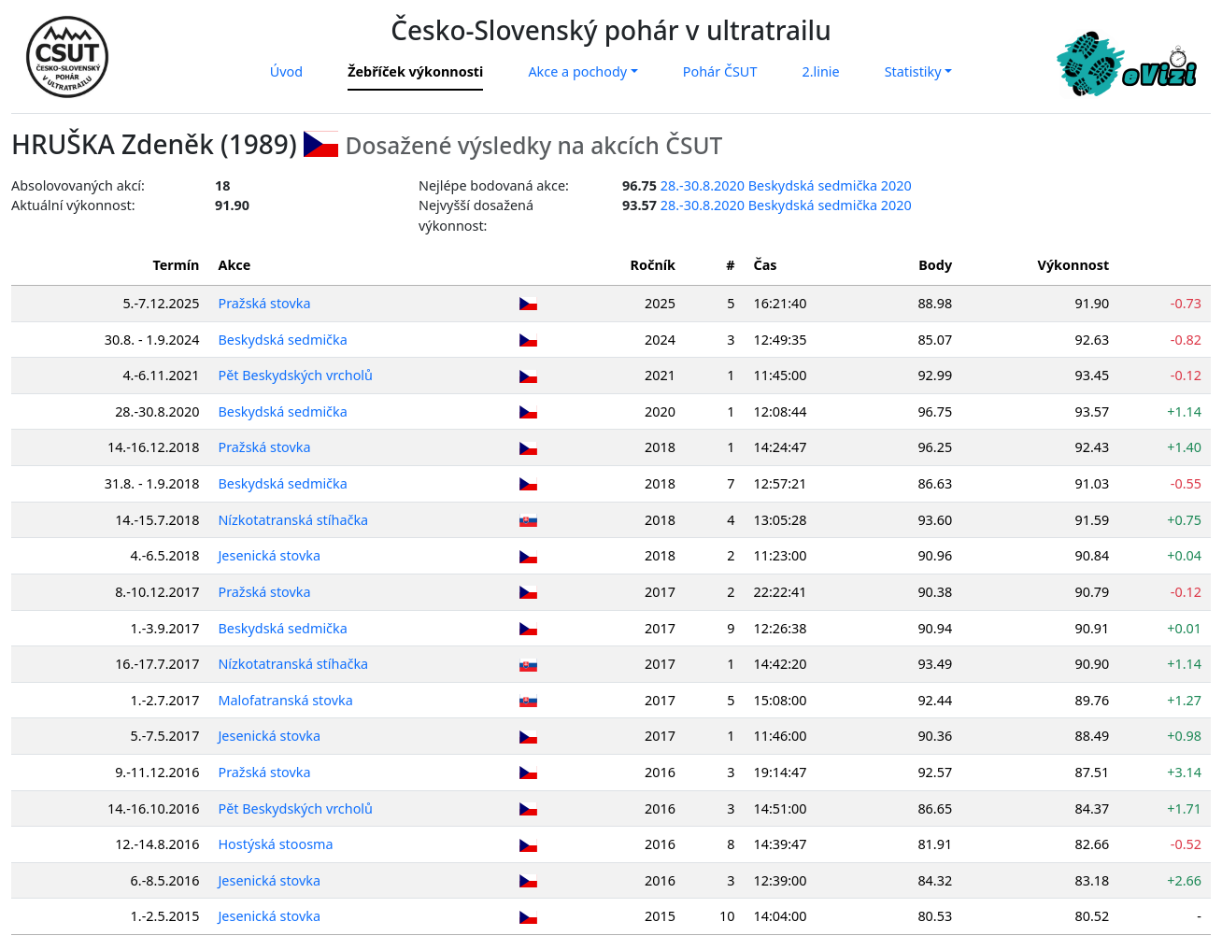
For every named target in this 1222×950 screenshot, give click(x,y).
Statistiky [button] (913, 71)
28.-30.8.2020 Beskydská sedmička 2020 (786, 185)
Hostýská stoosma (276, 844)
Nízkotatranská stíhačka (294, 520)
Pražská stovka (265, 303)
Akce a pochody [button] (577, 71)
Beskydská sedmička (283, 339)
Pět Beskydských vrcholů (296, 375)
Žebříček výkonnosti (415, 71)
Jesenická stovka (270, 555)
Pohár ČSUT (720, 71)
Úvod (286, 71)
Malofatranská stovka (286, 700)
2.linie (820, 71)
